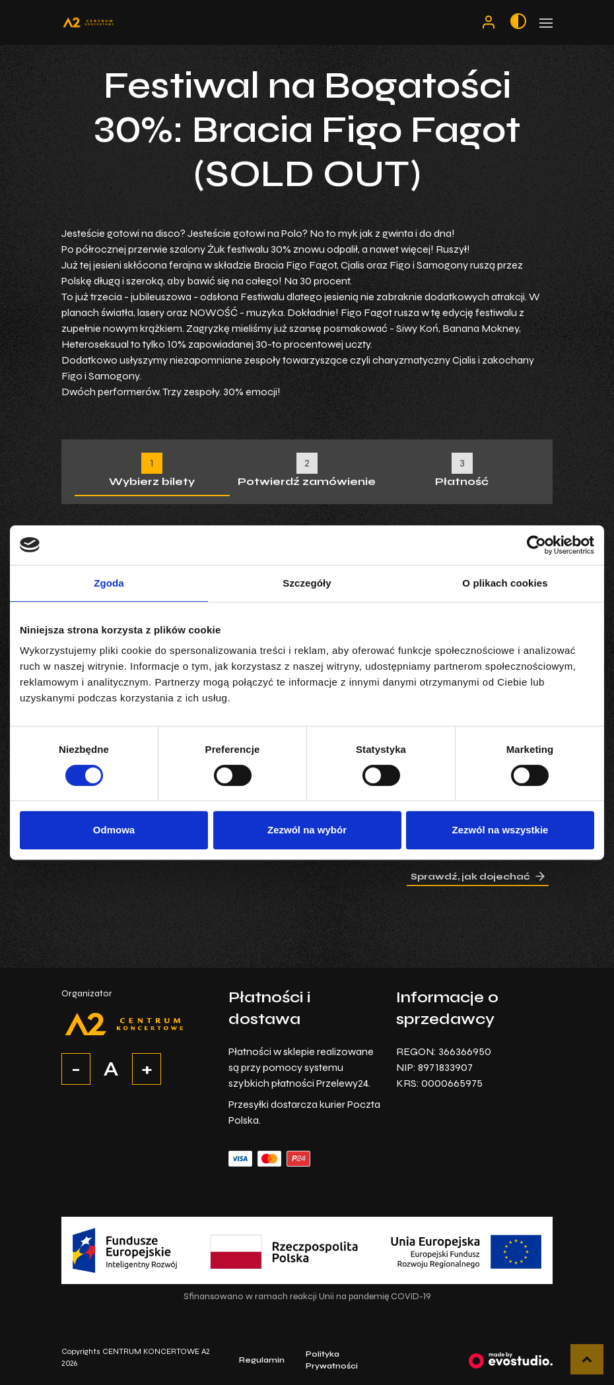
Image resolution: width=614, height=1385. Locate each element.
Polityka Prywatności (332, 1359)
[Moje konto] (488, 22)
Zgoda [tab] (109, 583)
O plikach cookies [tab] (504, 583)
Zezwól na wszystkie (500, 829)
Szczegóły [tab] (307, 583)
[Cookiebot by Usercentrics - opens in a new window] (536, 545)
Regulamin (262, 1360)
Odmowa (114, 829)
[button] (586, 1359)
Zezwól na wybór (307, 829)
